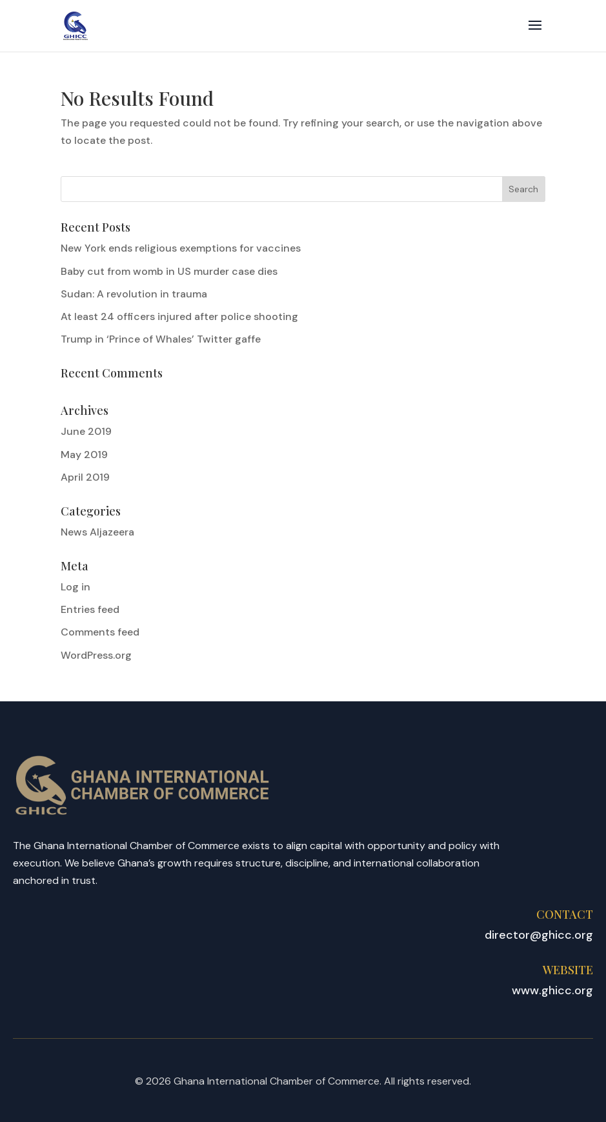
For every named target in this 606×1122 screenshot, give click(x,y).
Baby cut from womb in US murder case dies (169, 271)
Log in (75, 587)
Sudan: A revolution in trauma (134, 294)
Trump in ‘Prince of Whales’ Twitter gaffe (161, 339)
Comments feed (100, 632)
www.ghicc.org (552, 990)
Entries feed (90, 609)
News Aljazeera (97, 532)
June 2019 (86, 431)
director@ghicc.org (539, 935)
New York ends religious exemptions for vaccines (181, 248)
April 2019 (85, 477)
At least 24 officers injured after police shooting (179, 316)
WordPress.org (96, 655)
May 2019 (84, 454)
